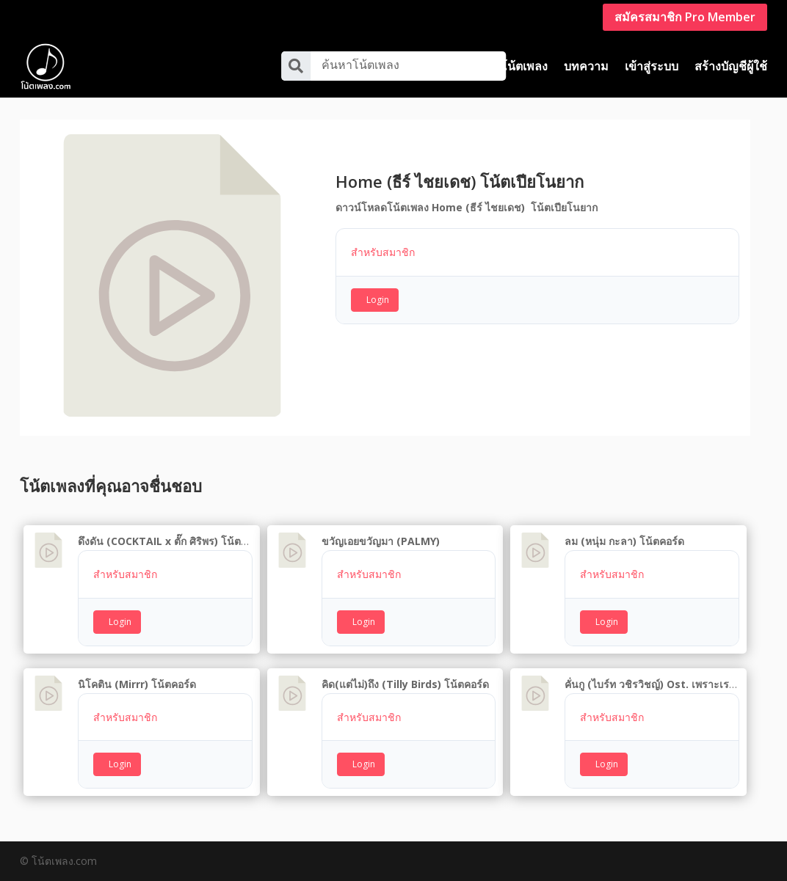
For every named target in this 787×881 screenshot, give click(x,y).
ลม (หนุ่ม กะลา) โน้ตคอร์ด (624, 541)
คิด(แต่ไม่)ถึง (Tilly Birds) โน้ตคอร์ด (405, 684)
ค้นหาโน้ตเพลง (360, 64)
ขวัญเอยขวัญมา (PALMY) (381, 541)
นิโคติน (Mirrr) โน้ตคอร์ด (137, 684)
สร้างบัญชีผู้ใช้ (730, 66)
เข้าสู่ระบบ (651, 66)
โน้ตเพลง (524, 66)
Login (377, 299)
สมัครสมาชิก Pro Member (684, 17)
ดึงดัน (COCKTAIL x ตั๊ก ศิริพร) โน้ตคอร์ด (172, 541)
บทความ (586, 66)
